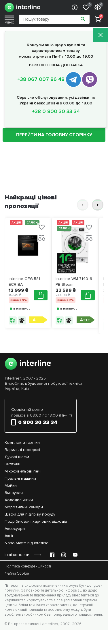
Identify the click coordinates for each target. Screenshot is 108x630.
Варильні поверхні (22, 449)
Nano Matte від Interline (27, 542)
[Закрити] (100, 35)
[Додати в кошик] (41, 295)
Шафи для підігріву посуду (30, 514)
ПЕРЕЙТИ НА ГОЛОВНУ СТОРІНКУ (54, 135)
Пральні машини (20, 478)
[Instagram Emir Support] (63, 555)
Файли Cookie (17, 573)
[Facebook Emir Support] (52, 555)
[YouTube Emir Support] (75, 555)
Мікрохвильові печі (23, 471)
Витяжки (12, 464)
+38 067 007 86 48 (41, 79)
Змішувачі (14, 492)
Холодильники (19, 499)
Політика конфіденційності (28, 566)
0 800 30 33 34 (34, 422)
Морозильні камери (24, 507)
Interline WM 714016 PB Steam (74, 281)
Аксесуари (15, 528)
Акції (9, 535)
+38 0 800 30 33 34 (56, 111)
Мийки (11, 485)
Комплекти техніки (22, 442)
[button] (82, 205)
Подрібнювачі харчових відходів (36, 521)
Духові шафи (17, 456)
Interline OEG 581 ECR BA (24, 281)
